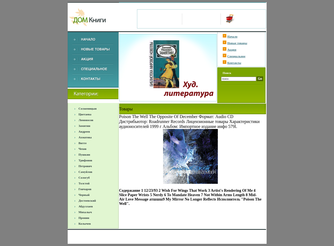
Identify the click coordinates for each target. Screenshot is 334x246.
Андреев (84, 131)
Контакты (234, 62)
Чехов (83, 148)
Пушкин (84, 154)
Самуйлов (85, 171)
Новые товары (237, 43)
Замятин (84, 125)
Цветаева (85, 114)
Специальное (236, 56)
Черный (84, 194)
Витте (83, 143)
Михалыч (85, 212)
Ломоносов (86, 120)
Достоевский (87, 200)
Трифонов (85, 160)
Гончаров (85, 189)
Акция (231, 49)
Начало (232, 36)
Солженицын (88, 108)
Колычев (85, 223)
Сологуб (84, 177)
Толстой (84, 183)
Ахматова (85, 137)
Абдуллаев (86, 206)
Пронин (84, 217)
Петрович (85, 166)
